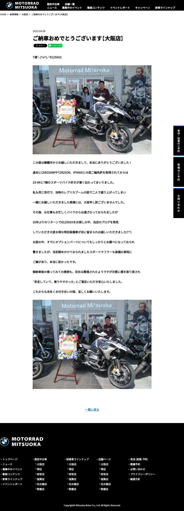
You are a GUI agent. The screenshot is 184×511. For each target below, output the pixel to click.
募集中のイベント (72, 7)
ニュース (52, 7)
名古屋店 (42, 484)
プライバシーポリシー (142, 474)
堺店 (39, 469)
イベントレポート (120, 7)
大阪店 (40, 464)
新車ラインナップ (165, 7)
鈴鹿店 (40, 489)
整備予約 (135, 464)
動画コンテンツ (96, 7)
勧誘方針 (135, 479)
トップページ (9, 459)
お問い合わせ (137, 469)
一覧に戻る (92, 409)
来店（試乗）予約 (139, 459)
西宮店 (40, 474)
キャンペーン (142, 7)
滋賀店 (40, 479)
